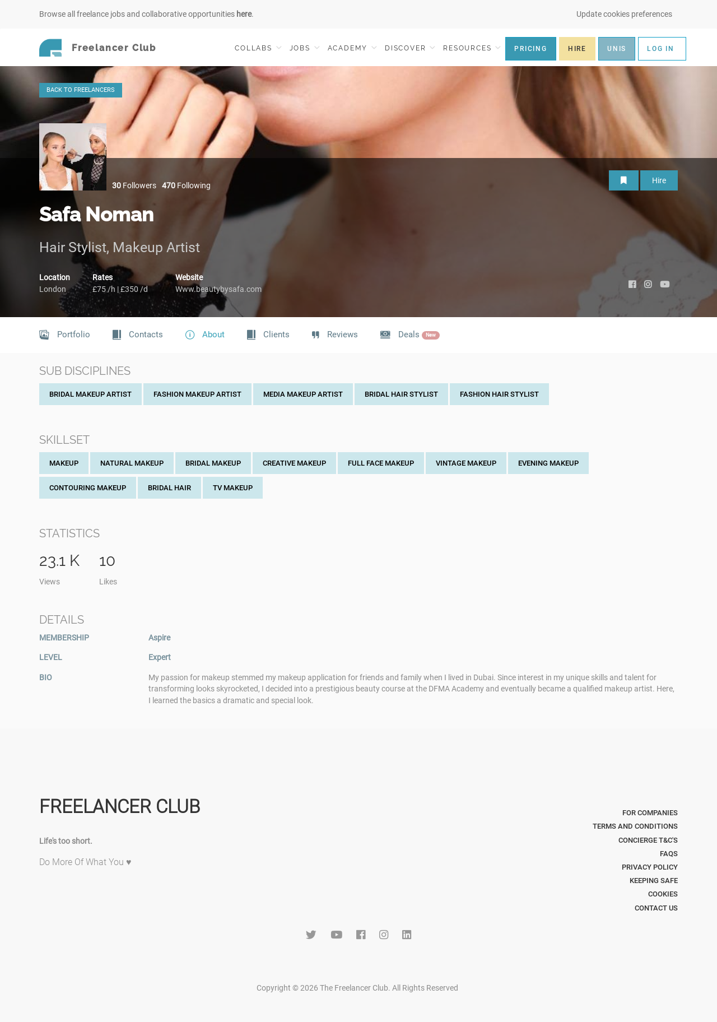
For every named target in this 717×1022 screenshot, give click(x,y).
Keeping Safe (654, 880)
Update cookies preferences (624, 14)
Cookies (663, 894)
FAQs (669, 853)
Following (186, 185)
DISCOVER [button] (410, 48)
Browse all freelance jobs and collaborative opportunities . (146, 14)
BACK (80, 90)
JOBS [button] (305, 48)
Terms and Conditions (635, 826)
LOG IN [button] (660, 49)
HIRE (577, 49)
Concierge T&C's (648, 840)
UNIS (616, 49)
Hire (659, 180)
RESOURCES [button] (472, 48)
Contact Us (656, 908)
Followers (134, 185)
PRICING (530, 49)
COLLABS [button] (258, 48)
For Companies (650, 813)
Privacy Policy (650, 867)
